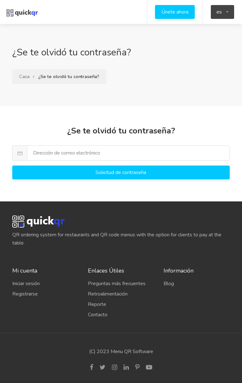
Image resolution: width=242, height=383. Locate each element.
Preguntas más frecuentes (117, 283)
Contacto (97, 314)
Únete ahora (174, 11)
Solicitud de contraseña (121, 172)
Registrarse (25, 293)
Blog (169, 283)
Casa (24, 76)
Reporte (97, 304)
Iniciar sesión (26, 283)
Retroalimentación (108, 293)
